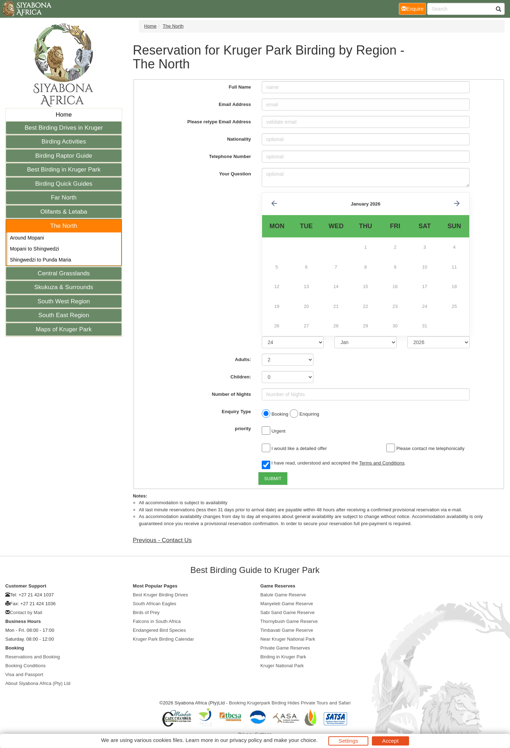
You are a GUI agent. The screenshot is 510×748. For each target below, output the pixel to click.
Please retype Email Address (219, 121)
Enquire (413, 8)
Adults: (243, 359)
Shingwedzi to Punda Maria (40, 260)
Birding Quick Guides (63, 183)
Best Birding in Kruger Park (64, 169)
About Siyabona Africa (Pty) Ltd (37, 683)
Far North (64, 197)
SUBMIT (273, 478)
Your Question (235, 173)
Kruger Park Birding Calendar (163, 639)
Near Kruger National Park (287, 639)
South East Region (63, 315)
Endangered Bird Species (159, 630)
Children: (241, 376)
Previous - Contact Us (162, 540)
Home (64, 114)
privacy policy (246, 740)
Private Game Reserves (285, 648)
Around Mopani (27, 238)
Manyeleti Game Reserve (286, 603)
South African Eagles (154, 603)
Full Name (240, 87)
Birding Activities (63, 141)
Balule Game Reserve (283, 594)
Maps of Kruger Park (64, 329)
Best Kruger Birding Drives (160, 594)
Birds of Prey (146, 612)
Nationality (239, 139)
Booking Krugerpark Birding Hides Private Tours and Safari (290, 702)
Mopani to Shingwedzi (34, 249)
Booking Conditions (25, 665)
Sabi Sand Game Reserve (287, 612)
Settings (348, 741)
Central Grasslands (64, 273)
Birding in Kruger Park (283, 656)
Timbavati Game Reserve (286, 630)
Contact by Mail (26, 612)
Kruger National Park (282, 665)
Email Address (235, 104)
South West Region (64, 301)
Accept (390, 741)
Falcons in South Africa (157, 621)
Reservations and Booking (32, 656)
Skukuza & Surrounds (63, 287)
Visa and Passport (24, 674)
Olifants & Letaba (63, 211)
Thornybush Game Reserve (289, 621)
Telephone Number (230, 156)
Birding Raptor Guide (63, 155)
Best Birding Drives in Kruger (63, 127)
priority (243, 428)
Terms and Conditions (381, 463)
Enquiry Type (236, 411)
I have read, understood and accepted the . (334, 463)
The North (64, 226)
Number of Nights (231, 394)
